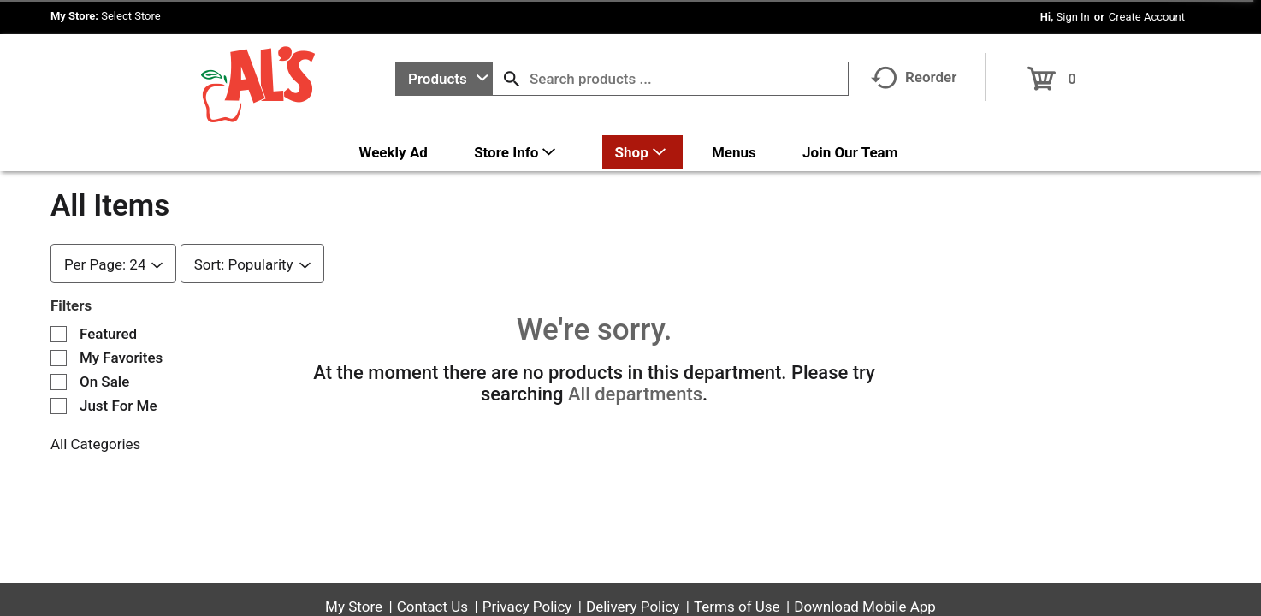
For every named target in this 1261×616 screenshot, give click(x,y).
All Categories (95, 444)
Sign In (1073, 16)
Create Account (1147, 16)
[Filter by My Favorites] (58, 358)
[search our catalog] (511, 79)
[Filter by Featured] (58, 334)
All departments (635, 394)
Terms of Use (737, 606)
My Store (353, 606)
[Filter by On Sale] (58, 382)
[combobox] (444, 79)
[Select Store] (132, 15)
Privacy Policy (527, 606)
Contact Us (432, 606)
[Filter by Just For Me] (58, 406)
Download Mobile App (865, 606)
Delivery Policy (632, 606)
